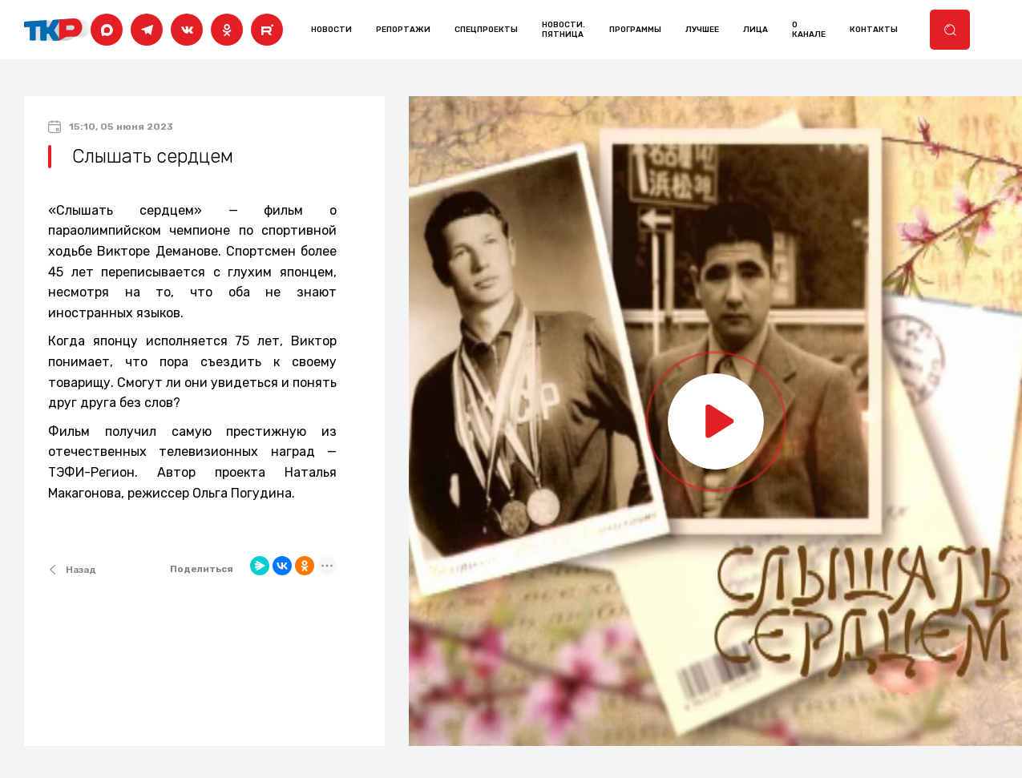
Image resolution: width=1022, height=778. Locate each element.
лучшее (702, 29)
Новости (331, 29)
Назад (72, 569)
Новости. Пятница (563, 29)
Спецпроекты (486, 29)
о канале (809, 29)
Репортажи (403, 29)
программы (635, 29)
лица (755, 29)
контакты (874, 29)
